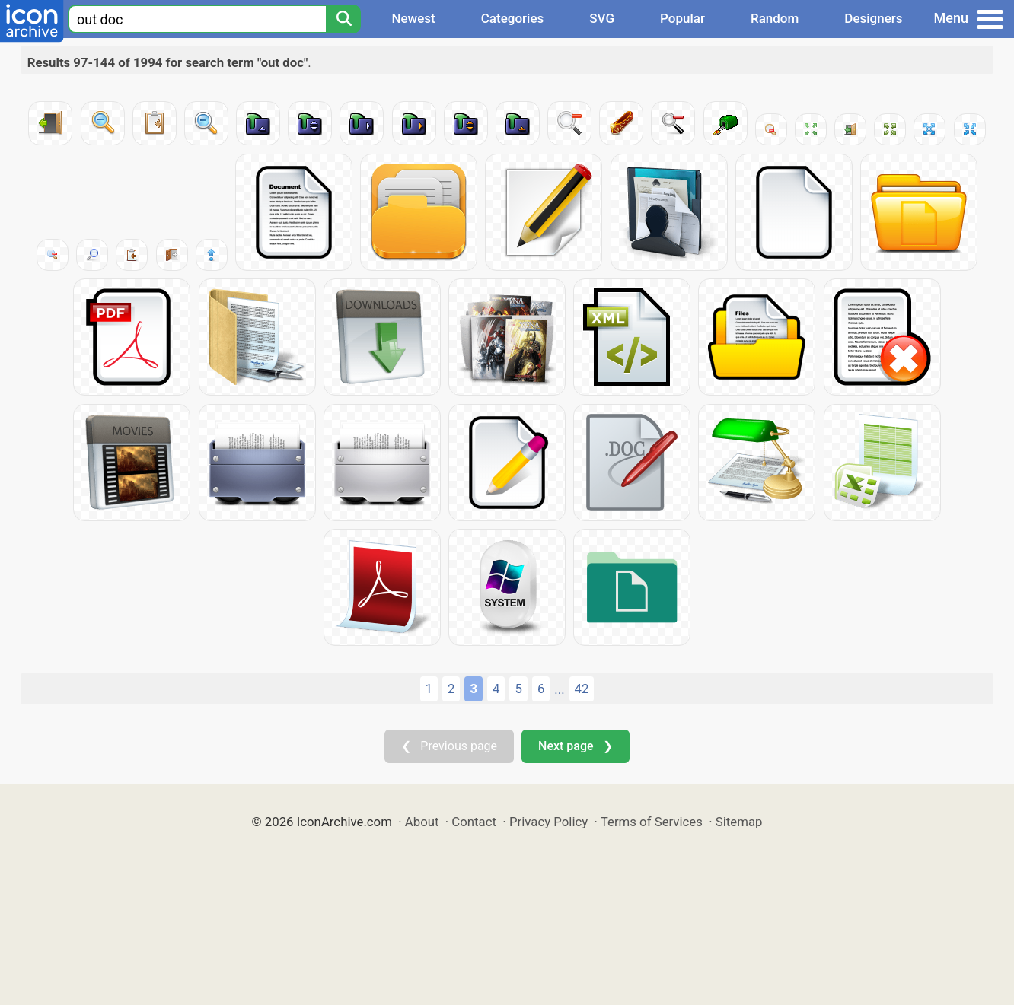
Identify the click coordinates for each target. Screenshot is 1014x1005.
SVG (601, 18)
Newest (413, 18)
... (559, 689)
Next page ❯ (575, 746)
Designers (873, 18)
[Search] (343, 19)
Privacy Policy (548, 821)
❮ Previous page (449, 746)
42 (582, 688)
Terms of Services (652, 821)
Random (775, 18)
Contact (473, 821)
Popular (682, 18)
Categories (512, 18)
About (422, 821)
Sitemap (739, 821)
